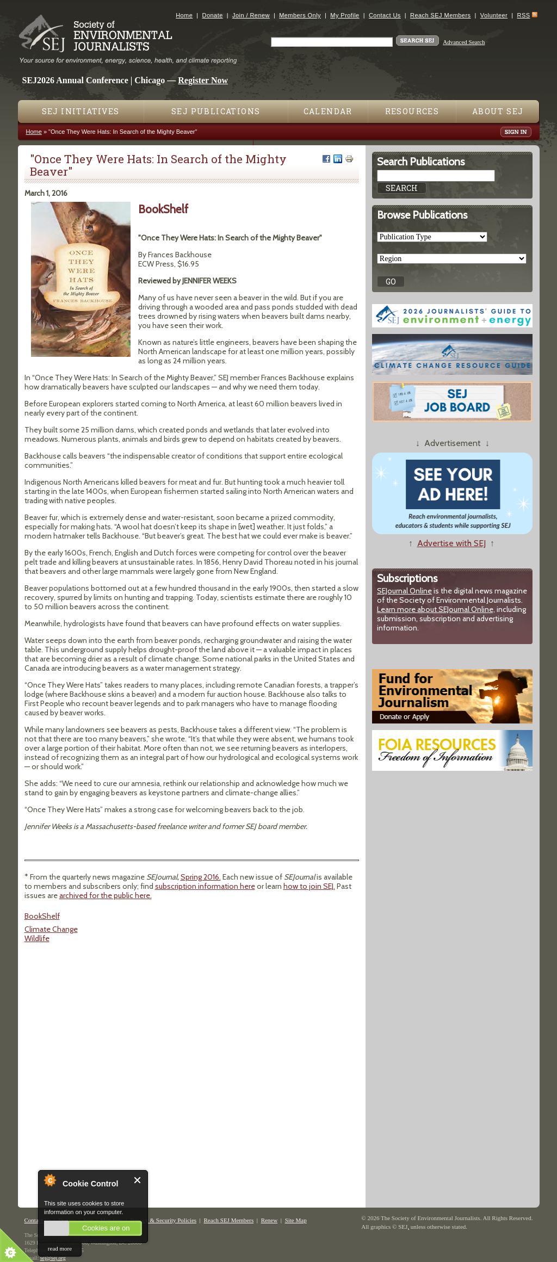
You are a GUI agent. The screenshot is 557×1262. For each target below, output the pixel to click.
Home (184, 15)
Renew (269, 1220)
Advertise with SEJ (451, 543)
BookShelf (42, 916)
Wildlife (36, 938)
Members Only (300, 15)
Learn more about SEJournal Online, (436, 609)
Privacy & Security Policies (163, 1220)
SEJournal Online (404, 591)
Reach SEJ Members (440, 15)
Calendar (328, 111)
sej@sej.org (53, 1258)
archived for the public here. (105, 895)
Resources (412, 111)
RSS (523, 15)
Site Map (296, 1220)
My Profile (344, 15)
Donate (212, 15)
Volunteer (494, 15)
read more (60, 1248)
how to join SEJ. (309, 886)
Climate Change (51, 929)
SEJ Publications (215, 111)
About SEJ (498, 111)
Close (137, 1180)
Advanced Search (464, 42)
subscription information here (205, 886)
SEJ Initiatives (81, 111)
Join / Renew (251, 15)
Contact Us (385, 15)
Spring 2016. (201, 877)
